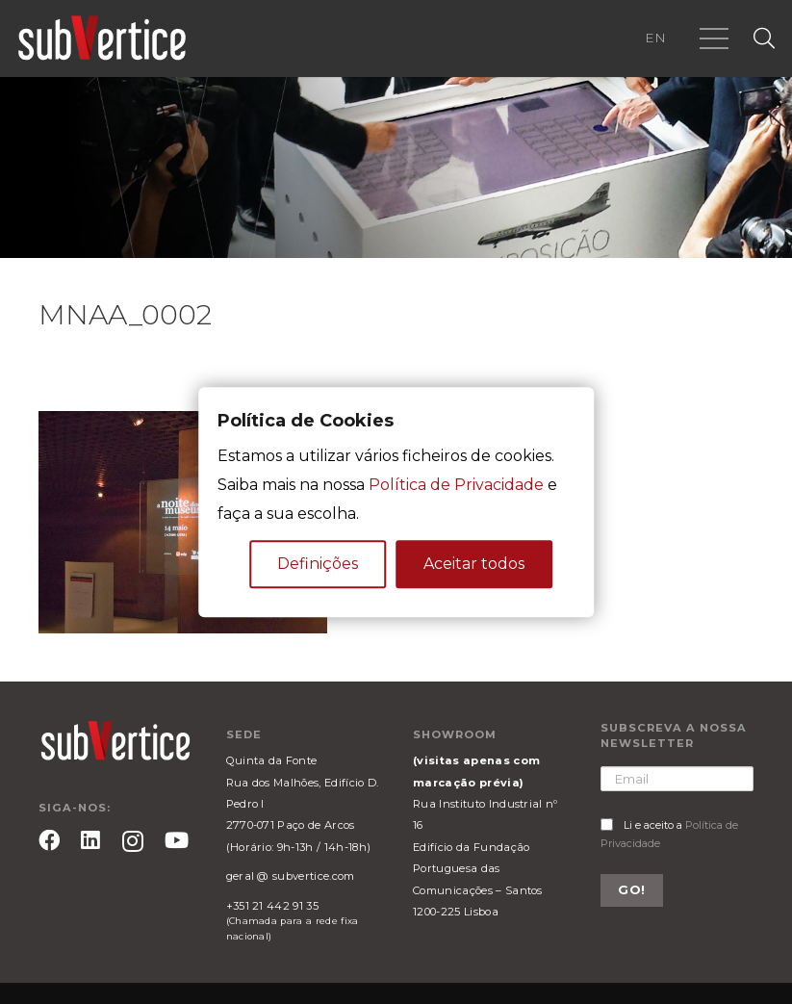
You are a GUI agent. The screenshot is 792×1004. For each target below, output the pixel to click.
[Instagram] (132, 842)
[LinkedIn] (90, 840)
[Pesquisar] (764, 39)
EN (655, 37)
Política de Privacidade (456, 485)
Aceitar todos (473, 563)
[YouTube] (177, 840)
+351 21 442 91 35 (272, 906)
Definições (317, 563)
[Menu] (714, 38)
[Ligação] (102, 38)
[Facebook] (49, 840)
